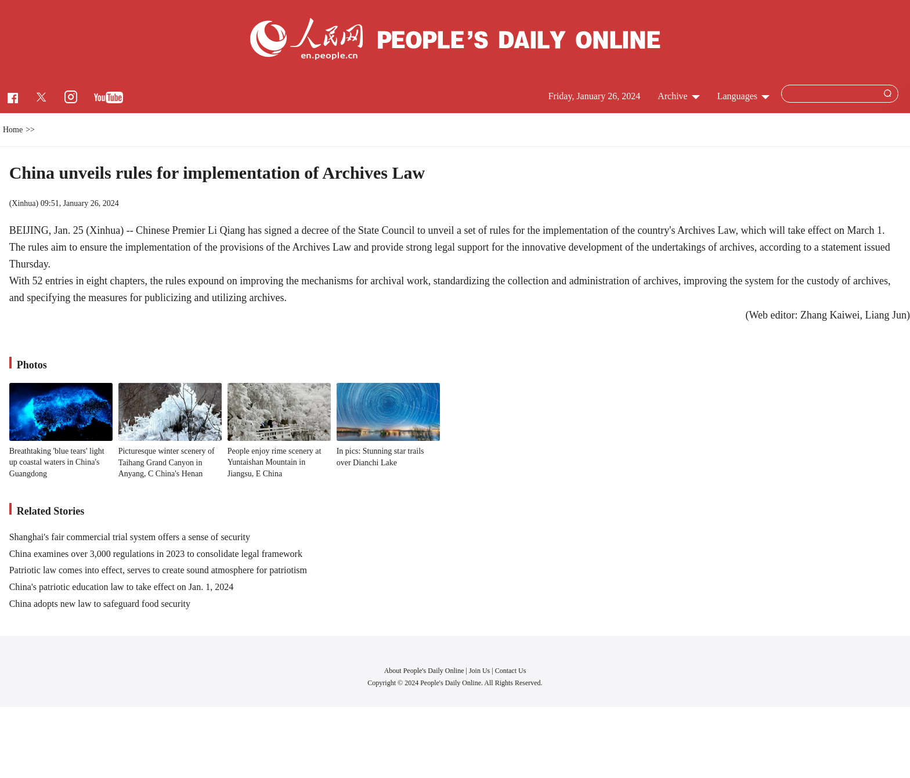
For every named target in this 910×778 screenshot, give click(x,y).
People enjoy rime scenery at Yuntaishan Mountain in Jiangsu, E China (275, 462)
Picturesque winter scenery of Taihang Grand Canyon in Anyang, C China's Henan (166, 462)
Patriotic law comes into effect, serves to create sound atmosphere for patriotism (158, 570)
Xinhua (23, 203)
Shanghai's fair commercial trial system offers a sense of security (129, 537)
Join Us (480, 671)
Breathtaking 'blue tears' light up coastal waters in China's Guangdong (56, 462)
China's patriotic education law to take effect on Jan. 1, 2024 (121, 587)
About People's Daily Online (424, 671)
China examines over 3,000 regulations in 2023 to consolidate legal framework (155, 554)
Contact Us (510, 671)
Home (13, 129)
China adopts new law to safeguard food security (99, 604)
